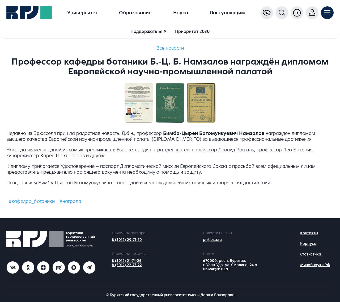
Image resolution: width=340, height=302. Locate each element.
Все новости (170, 48)
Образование (135, 12)
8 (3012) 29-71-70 (127, 240)
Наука (180, 12)
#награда (70, 201)
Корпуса (308, 244)
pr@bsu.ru (212, 240)
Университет (82, 12)
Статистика (310, 254)
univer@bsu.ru (216, 269)
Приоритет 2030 (192, 31)
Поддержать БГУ (148, 31)
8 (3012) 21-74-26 (127, 261)
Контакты (309, 233)
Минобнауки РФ (315, 265)
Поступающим (227, 12)
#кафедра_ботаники (32, 201)
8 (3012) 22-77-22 (127, 265)
